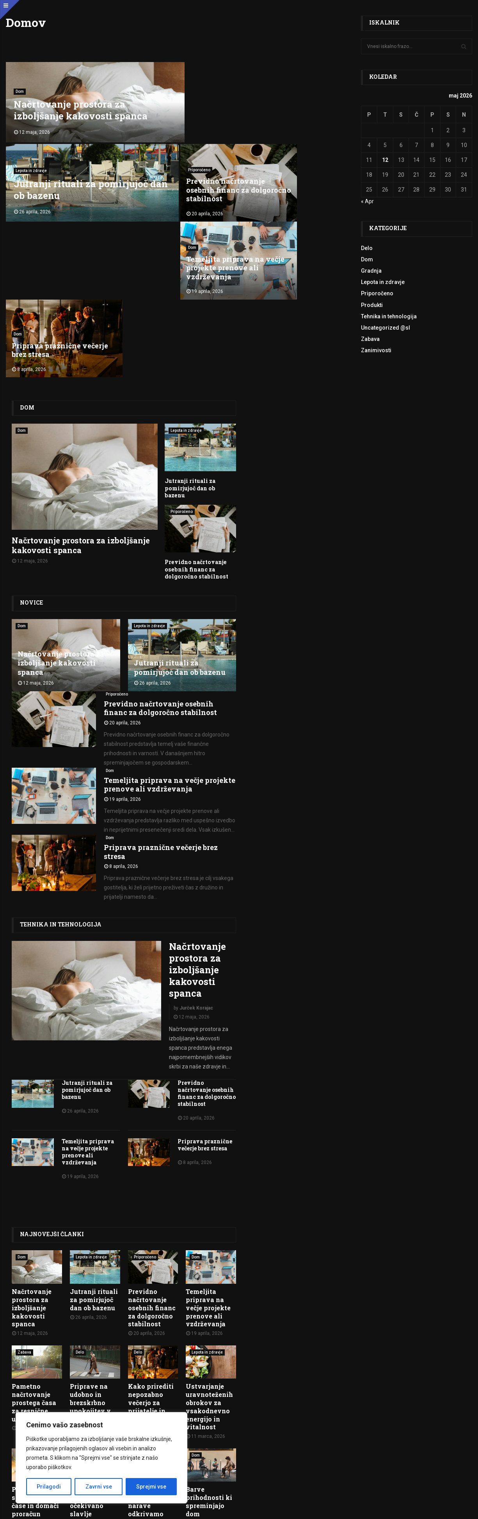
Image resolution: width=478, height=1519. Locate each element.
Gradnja (371, 271)
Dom (20, 89)
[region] (101, 1457)
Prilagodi (49, 1487)
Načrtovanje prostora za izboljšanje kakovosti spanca (81, 107)
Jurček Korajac (196, 840)
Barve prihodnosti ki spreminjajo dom (209, 1334)
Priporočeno (25, 165)
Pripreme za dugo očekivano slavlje (89, 1334)
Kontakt (458, 1455)
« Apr (367, 201)
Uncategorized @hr (94, 1288)
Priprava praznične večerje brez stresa (293, 190)
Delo (80, 1185)
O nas (435, 1455)
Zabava (24, 1185)
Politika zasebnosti (249, 1508)
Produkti (372, 305)
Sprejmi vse (151, 1487)
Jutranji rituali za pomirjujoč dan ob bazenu (266, 107)
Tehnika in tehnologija (60, 757)
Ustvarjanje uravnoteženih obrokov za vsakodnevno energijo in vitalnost (209, 1239)
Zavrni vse (98, 1487)
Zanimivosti (376, 350)
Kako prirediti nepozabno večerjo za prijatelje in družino (151, 1235)
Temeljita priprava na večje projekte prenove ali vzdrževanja (178, 185)
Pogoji (214, 1508)
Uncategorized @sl (385, 328)
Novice (31, 435)
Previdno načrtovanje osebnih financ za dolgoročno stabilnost (52, 185)
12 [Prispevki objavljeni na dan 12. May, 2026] (385, 160)
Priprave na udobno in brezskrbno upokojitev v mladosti (90, 1235)
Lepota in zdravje (205, 89)
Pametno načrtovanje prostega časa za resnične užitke (34, 1235)
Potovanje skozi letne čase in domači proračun (35, 1334)
